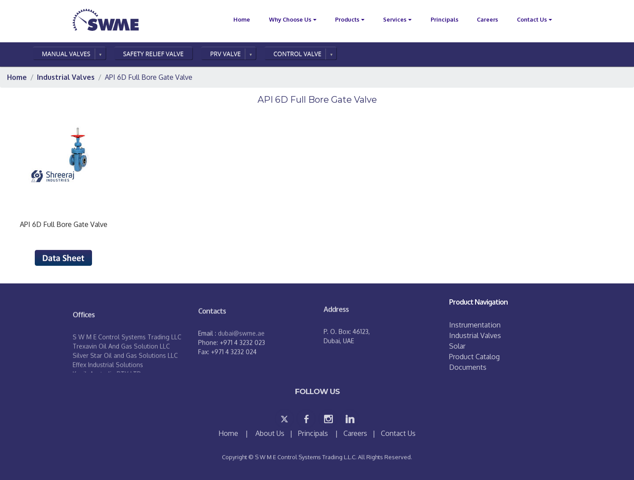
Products (347, 19)
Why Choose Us (290, 19)
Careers (487, 19)
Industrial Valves (475, 335)
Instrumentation (475, 324)
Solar (457, 346)
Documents (468, 367)
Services (394, 19)
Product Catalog (474, 356)
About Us (269, 433)
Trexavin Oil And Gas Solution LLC (121, 362)
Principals (444, 19)
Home (229, 433)
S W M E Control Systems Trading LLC (127, 353)
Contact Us (532, 19)
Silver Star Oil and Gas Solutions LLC (125, 371)
